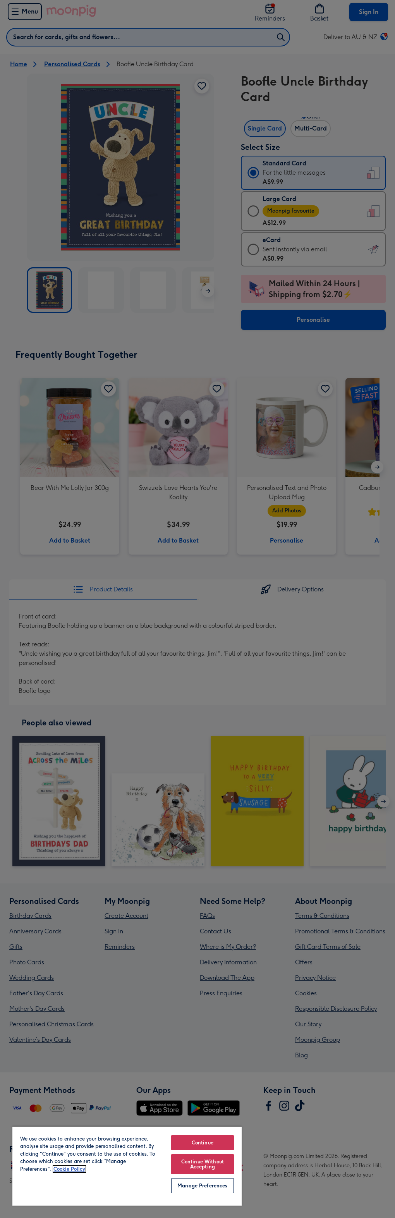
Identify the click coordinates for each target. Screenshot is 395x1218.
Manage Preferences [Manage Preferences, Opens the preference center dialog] (202, 1186)
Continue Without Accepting (202, 1164)
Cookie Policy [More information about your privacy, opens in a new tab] (69, 1169)
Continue (202, 1143)
